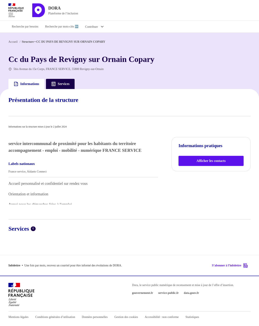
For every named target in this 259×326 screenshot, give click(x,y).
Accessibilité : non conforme (162, 317)
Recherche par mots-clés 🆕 (61, 26)
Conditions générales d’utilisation (55, 317)
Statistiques (192, 317)
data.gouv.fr (191, 292)
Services (60, 83)
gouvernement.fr (142, 292)
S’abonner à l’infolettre (230, 265)
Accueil (13, 41)
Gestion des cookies (126, 317)
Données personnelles (94, 317)
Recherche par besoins (25, 26)
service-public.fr (168, 292)
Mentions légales (18, 317)
